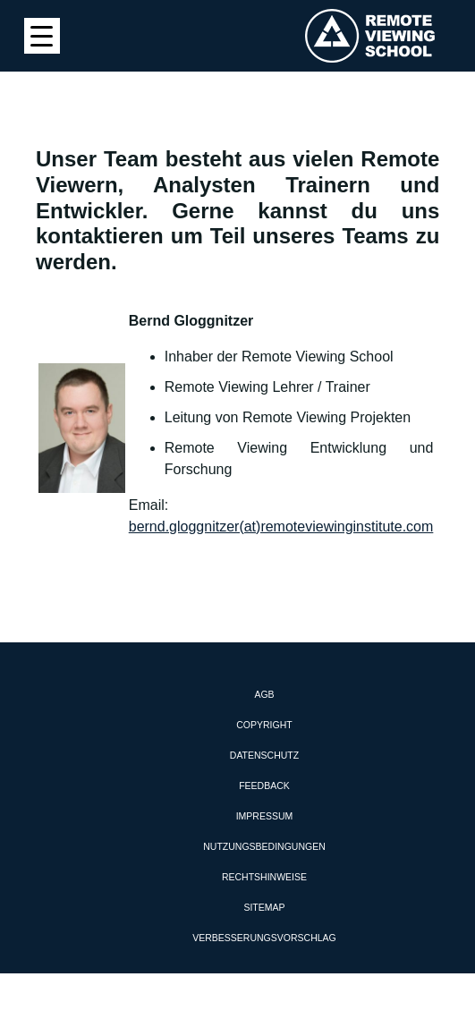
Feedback (264, 785)
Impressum (264, 816)
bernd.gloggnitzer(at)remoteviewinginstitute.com (281, 526)
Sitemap (263, 907)
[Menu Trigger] (42, 36)
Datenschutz (264, 755)
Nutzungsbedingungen (264, 846)
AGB (264, 694)
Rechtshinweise (264, 876)
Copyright (264, 724)
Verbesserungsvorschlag (263, 937)
